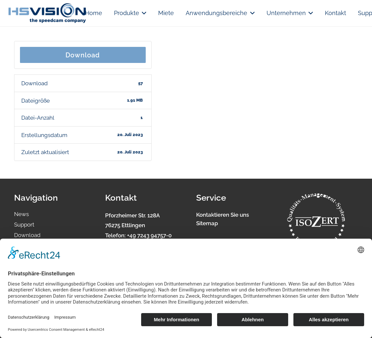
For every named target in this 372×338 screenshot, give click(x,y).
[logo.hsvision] (47, 13)
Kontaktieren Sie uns (222, 214)
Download (82, 55)
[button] (143, 13)
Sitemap (207, 223)
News (21, 214)
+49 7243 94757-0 (149, 235)
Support (24, 224)
